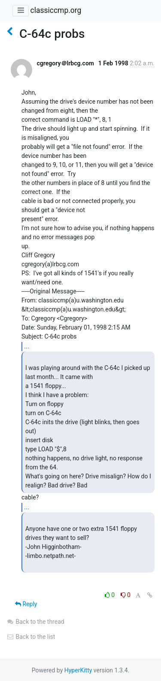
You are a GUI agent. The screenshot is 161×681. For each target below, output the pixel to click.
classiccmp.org (55, 10)
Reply (26, 604)
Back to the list (30, 636)
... (27, 346)
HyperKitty (78, 670)
